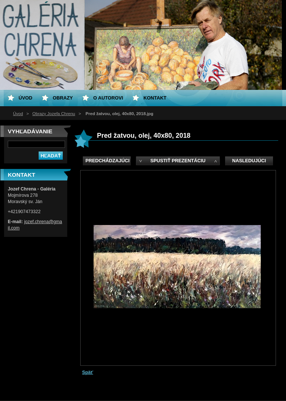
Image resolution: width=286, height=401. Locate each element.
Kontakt (154, 98)
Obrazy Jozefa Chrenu (53, 113)
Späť (87, 372)
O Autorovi (108, 98)
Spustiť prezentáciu (178, 160)
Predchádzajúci (107, 160)
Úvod (18, 113)
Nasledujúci (249, 160)
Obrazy (63, 98)
